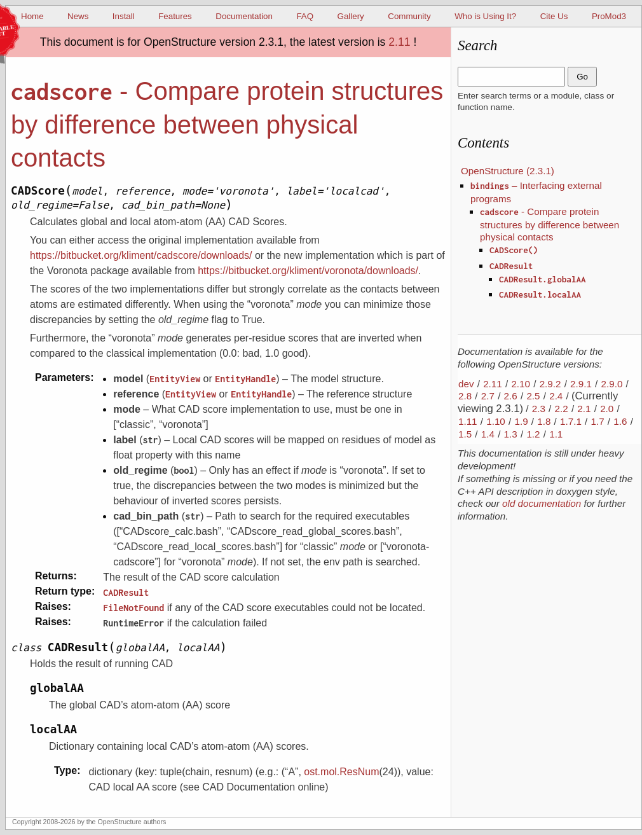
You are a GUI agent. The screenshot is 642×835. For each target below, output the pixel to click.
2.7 (488, 395)
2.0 (606, 408)
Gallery (351, 16)
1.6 (620, 421)
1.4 (488, 434)
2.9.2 (550, 383)
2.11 (399, 42)
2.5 (533, 395)
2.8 (465, 395)
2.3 (538, 408)
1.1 (556, 434)
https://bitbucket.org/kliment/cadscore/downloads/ (141, 255)
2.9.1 (581, 383)
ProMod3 (609, 16)
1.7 (597, 421)
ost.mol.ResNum (341, 771)
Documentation (244, 16)
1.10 (495, 421)
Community (409, 16)
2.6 (510, 395)
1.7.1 (571, 421)
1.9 (521, 421)
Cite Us (554, 16)
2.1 (584, 408)
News (77, 16)
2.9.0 (612, 383)
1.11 (467, 421)
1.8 (543, 421)
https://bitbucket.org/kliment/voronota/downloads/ (308, 270)
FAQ (304, 16)
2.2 (561, 408)
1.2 (533, 434)
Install (124, 16)
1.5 (465, 434)
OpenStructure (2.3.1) (507, 170)
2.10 (520, 383)
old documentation (541, 503)
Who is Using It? (485, 16)
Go (582, 76)
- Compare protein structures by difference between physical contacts (549, 224)
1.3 (510, 434)
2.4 (556, 395)
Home (32, 16)
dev (466, 383)
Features (175, 16)
